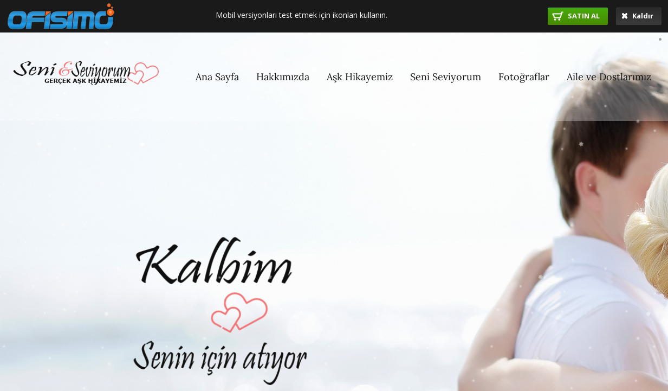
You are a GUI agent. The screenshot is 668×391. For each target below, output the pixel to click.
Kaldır (637, 16)
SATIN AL (576, 16)
